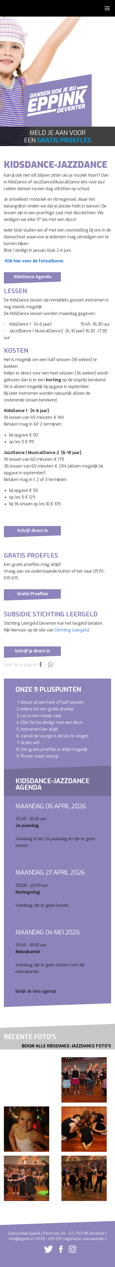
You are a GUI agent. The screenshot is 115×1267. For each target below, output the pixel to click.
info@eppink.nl (21, 1238)
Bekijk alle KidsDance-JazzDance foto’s (66, 1046)
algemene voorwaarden (84, 1238)
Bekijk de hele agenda (36, 991)
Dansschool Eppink (57, 103)
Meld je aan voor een (57, 136)
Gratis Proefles (32, 593)
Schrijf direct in (32, 530)
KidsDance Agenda (32, 276)
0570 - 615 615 (48, 1238)
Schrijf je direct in (32, 651)
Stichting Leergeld (72, 630)
